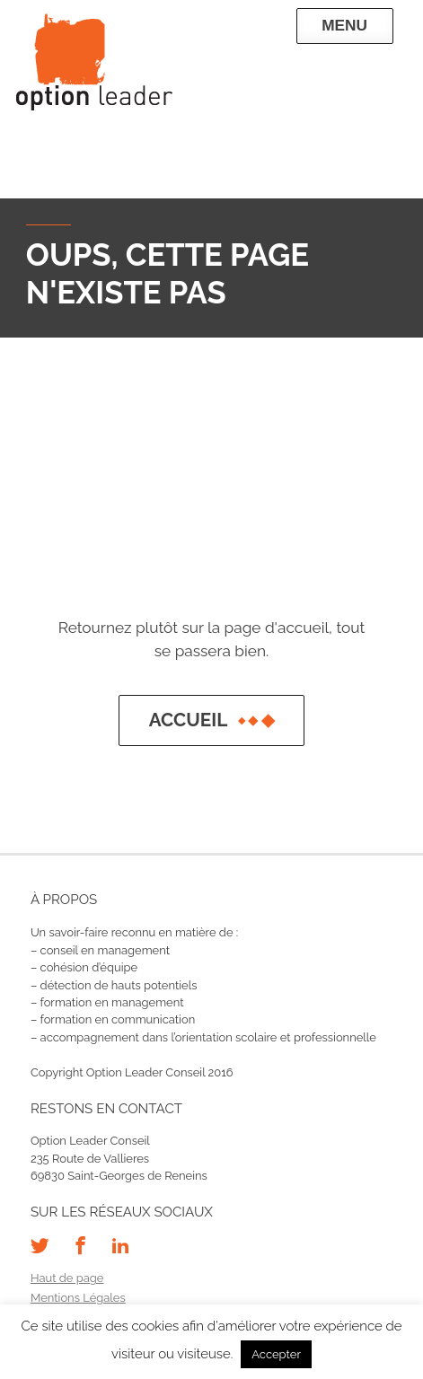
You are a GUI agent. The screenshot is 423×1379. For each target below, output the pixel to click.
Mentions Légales (78, 1297)
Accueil (212, 720)
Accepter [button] (276, 1354)
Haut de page (67, 1278)
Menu (344, 25)
